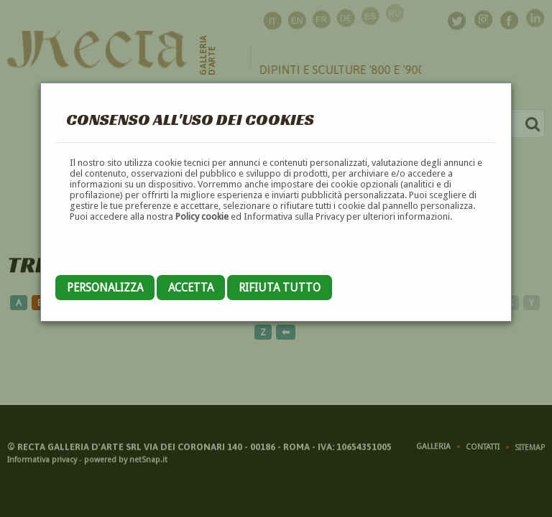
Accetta (190, 287)
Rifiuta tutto (280, 287)
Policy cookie (202, 216)
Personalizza (105, 287)
